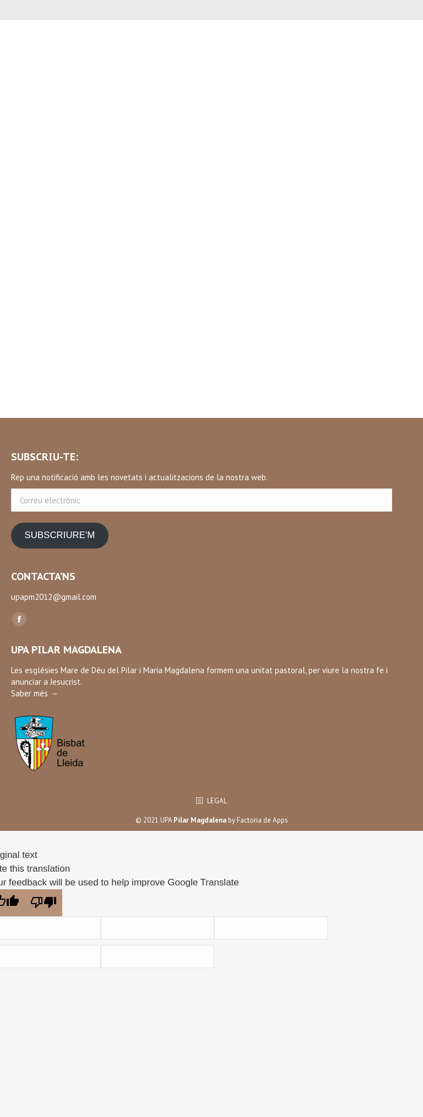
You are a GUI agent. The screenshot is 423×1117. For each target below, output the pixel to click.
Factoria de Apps (262, 820)
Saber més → (34, 693)
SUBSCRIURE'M (59, 535)
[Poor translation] (43, 902)
